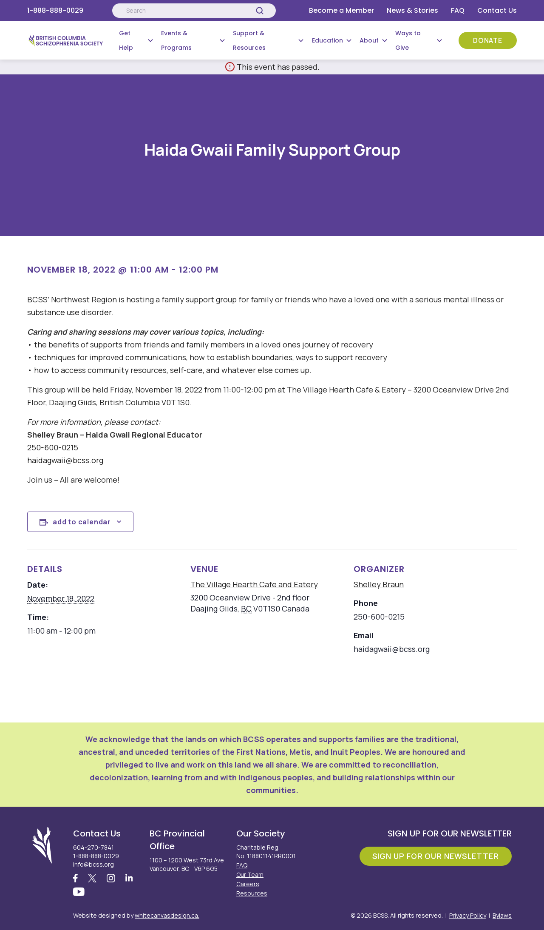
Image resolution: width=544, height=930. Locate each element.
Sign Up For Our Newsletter (435, 856)
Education (327, 40)
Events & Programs (176, 40)
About (369, 40)
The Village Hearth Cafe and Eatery (254, 584)
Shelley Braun (379, 584)
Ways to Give (408, 40)
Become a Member (341, 10)
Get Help (126, 40)
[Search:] (193, 10)
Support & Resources (249, 40)
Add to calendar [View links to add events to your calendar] (82, 521)
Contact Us (497, 10)
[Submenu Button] (150, 40)
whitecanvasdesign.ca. (167, 915)
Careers (247, 884)
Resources (251, 893)
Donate (487, 40)
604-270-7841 (93, 847)
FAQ (458, 10)
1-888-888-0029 (55, 10)
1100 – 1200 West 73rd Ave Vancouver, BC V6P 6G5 (187, 864)
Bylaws (502, 915)
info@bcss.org (93, 864)
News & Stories (412, 10)
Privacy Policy (467, 915)
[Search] (259, 10)
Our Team (250, 874)
